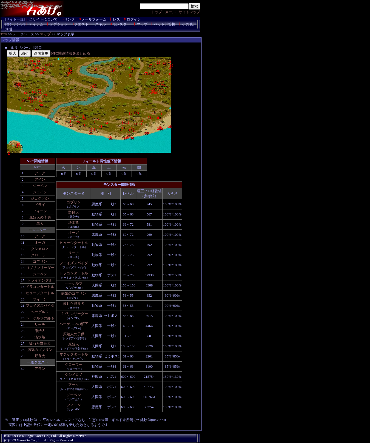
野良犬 (40, 356)
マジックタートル (73, 354)
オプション (59, 24)
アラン (40, 369)
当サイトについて (43, 19)
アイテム (36, 24)
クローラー (40, 255)
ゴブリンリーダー (40, 268)
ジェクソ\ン (40, 198)
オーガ (40, 242)
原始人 (40, 331)
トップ (156, 12)
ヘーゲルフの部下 (40, 318)
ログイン (134, 19)
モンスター (121, 24)
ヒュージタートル (40, 293)
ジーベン (40, 186)
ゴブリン (40, 261)
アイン (40, 179)
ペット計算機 (164, 24)
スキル (100, 24)
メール (170, 12)
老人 (40, 224)
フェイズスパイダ (40, 305)
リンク (69, 19)
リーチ (40, 324)
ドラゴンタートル (40, 287)
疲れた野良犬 (40, 343)
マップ (142, 24)
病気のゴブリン (39, 350)
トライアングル (39, 280)
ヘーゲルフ (40, 312)
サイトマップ (189, 12)
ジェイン (40, 192)
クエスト (81, 24)
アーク (40, 173)
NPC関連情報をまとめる (70, 53)
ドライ (40, 205)
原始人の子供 (40, 217)
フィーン (40, 211)
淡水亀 (40, 337)
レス (116, 19)
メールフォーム (93, 19)
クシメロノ (40, 249)
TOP (4, 34)
